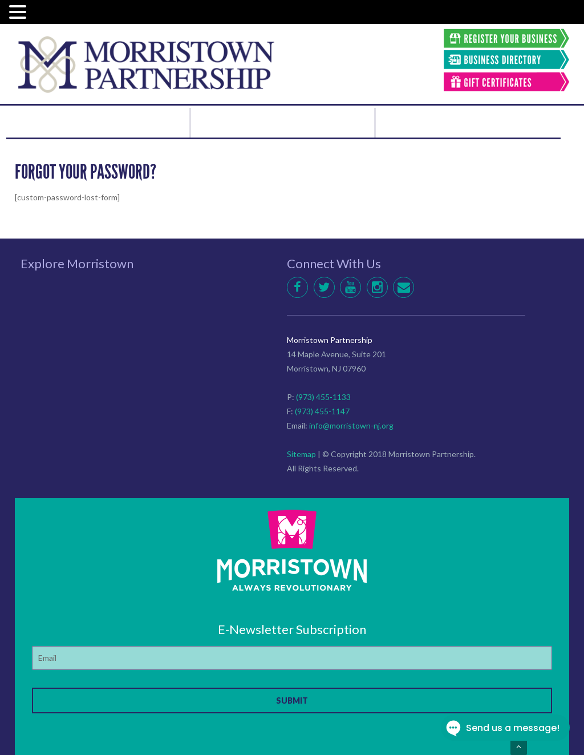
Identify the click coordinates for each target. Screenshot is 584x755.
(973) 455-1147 (322, 411)
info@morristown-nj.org (351, 425)
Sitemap (301, 454)
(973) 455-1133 (323, 397)
